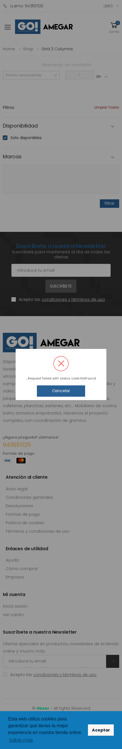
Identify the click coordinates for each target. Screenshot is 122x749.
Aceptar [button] (101, 730)
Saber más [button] (21, 740)
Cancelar (61, 391)
